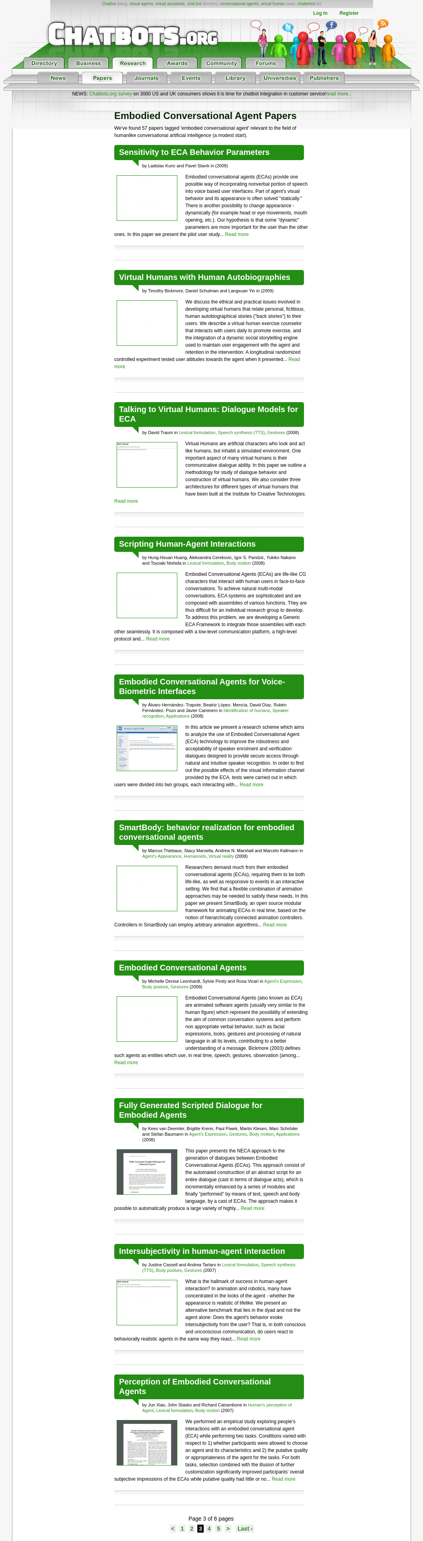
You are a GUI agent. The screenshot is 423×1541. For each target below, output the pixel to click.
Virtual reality (221, 856)
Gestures (276, 432)
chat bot (194, 4)
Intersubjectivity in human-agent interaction (202, 1251)
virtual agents (141, 4)
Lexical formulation (197, 432)
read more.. (338, 94)
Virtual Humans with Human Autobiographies (204, 277)
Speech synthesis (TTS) (241, 432)
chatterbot (306, 4)
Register (349, 13)
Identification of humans (247, 710)
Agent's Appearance (161, 856)
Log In (320, 13)
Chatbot (109, 4)
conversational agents (239, 4)
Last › (245, 1528)
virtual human (273, 4)
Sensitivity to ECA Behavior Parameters (194, 152)
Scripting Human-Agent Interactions (187, 543)
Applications (177, 716)
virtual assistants (170, 4)
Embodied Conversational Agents (182, 967)
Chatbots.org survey (110, 94)
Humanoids (195, 856)
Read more (236, 234)
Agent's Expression (283, 981)
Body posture (155, 986)
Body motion (238, 563)
